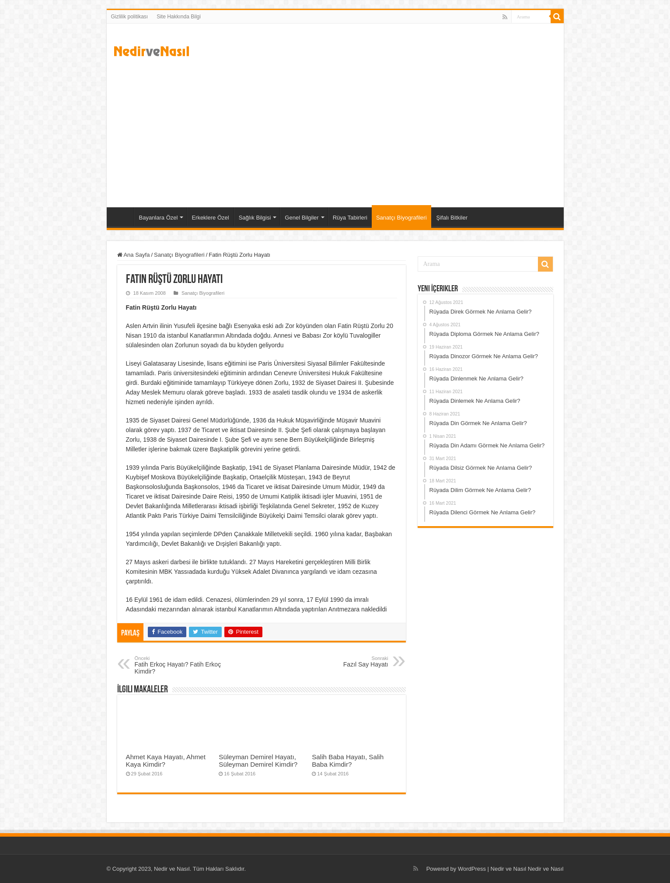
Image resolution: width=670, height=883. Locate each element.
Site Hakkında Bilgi (179, 17)
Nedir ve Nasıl (546, 869)
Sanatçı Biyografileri (401, 217)
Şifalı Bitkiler (452, 217)
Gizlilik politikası (129, 17)
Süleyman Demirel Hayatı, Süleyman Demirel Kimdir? (258, 760)
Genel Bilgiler (301, 217)
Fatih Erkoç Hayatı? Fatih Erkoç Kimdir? (179, 665)
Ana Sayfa (122, 216)
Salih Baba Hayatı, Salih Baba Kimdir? (348, 760)
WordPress (472, 869)
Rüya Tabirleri (350, 217)
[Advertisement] (335, 133)
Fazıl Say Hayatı (343, 662)
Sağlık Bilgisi (255, 217)
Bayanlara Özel (158, 217)
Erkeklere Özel (210, 217)
